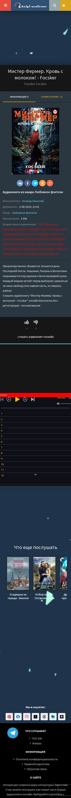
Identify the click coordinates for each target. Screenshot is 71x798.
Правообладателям (36, 764)
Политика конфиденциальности (37, 759)
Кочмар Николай (33, 201)
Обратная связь (37, 769)
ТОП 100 (36, 738)
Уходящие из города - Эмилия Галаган (18, 596)
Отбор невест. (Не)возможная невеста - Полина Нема (44, 596)
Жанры (36, 743)
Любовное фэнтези (49, 192)
